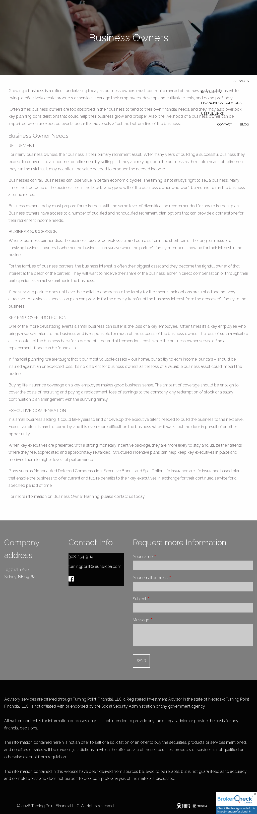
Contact (224, 124)
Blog (244, 124)
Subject (158, 598)
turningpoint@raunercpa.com (95, 566)
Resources (211, 92)
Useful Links (212, 113)
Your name (161, 556)
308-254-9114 (81, 556)
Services (241, 81)
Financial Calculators (221, 103)
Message (160, 620)
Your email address (169, 577)
